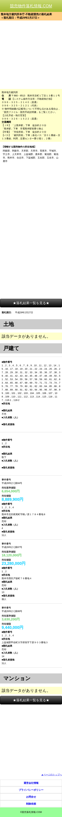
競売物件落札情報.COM (31, 6)
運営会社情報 (31, 783)
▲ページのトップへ (51, 774)
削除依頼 (31, 803)
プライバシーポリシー (31, 789)
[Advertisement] (31, 55)
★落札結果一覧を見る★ (31, 303)
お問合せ (31, 796)
